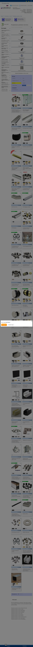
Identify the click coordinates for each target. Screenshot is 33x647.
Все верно (4, 324)
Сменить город (10, 324)
